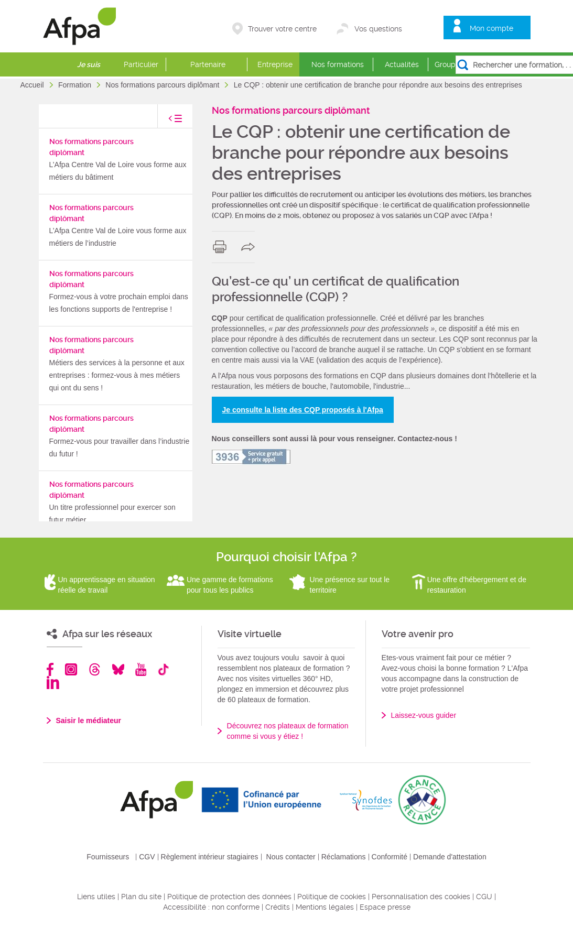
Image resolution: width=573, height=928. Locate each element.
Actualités (402, 64)
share (250, 247)
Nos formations (337, 64)
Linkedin (53, 682)
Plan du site (141, 896)
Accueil (33, 85)
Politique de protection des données (229, 896)
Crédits (277, 907)
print (222, 247)
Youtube (140, 669)
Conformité (389, 857)
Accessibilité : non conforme (211, 907)
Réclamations (343, 857)
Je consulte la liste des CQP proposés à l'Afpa (302, 410)
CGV (147, 857)
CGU (484, 896)
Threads (94, 669)
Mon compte (491, 28)
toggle (164, 121)
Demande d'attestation (449, 857)
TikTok (163, 669)
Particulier (141, 64)
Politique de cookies (331, 896)
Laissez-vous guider (424, 715)
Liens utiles (96, 896)
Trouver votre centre (282, 29)
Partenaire (207, 64)
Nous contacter (291, 857)
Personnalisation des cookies (421, 896)
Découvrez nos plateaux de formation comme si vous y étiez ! (288, 731)
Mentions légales (325, 907)
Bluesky (118, 669)
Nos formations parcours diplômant (163, 85)
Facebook (50, 669)
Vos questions (378, 29)
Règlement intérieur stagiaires (209, 857)
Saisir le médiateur (89, 720)
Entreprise (275, 64)
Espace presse (385, 907)
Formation (75, 85)
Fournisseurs (108, 857)
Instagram (71, 669)
